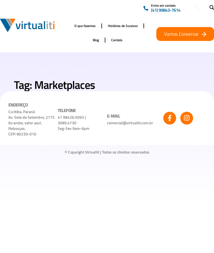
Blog (96, 40)
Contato (116, 40)
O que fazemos (85, 25)
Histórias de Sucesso (123, 25)
